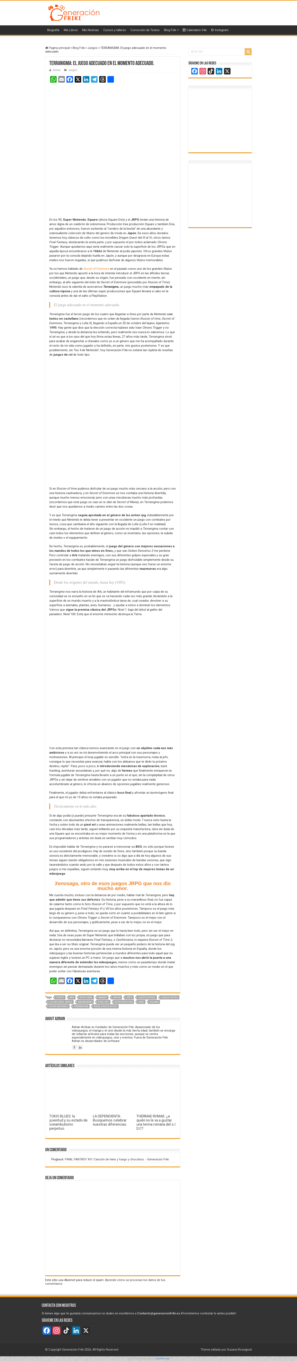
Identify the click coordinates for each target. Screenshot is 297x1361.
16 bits (60, 997)
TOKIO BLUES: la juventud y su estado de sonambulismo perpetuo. (68, 1122)
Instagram (219, 30)
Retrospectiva (124, 1002)
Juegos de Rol (146, 997)
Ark (72, 997)
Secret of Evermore (96, 269)
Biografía (53, 30)
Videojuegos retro (105, 1006)
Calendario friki (195, 30)
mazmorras (85, 1002)
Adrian (57, 70)
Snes (141, 1002)
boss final (86, 997)
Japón (116, 997)
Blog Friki (170, 30)
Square (154, 1002)
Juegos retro (169, 997)
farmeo (102, 997)
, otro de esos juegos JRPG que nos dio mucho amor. (113, 886)
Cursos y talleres (114, 30)
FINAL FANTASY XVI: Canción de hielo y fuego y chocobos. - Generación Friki (117, 1159)
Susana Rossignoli (239, 1349)
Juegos (93, 48)
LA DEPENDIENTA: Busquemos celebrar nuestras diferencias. (110, 1120)
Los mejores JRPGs (60, 1002)
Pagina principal (57, 48)
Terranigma (81, 1006)
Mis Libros (71, 30)
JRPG (129, 997)
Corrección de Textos (145, 30)
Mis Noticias (90, 30)
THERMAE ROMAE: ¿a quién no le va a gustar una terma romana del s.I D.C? (156, 1122)
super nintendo (58, 1006)
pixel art (103, 1002)
